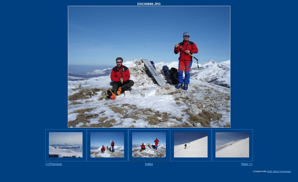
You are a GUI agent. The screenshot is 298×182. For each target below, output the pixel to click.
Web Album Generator (279, 171)
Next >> (247, 164)
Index (149, 164)
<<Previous (54, 164)
